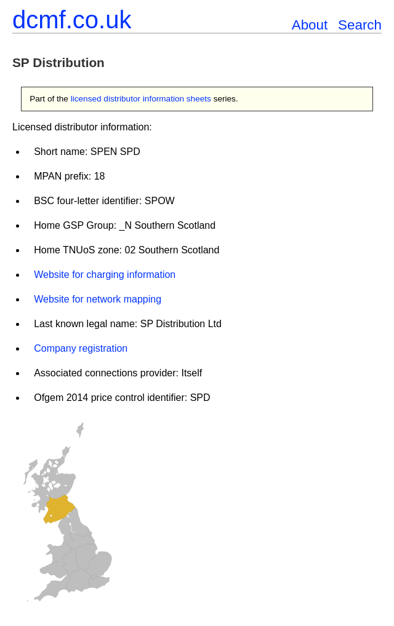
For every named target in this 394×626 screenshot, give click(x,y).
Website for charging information (104, 274)
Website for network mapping (97, 299)
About (310, 25)
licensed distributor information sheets (141, 98)
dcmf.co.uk (71, 19)
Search (360, 25)
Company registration (80, 348)
